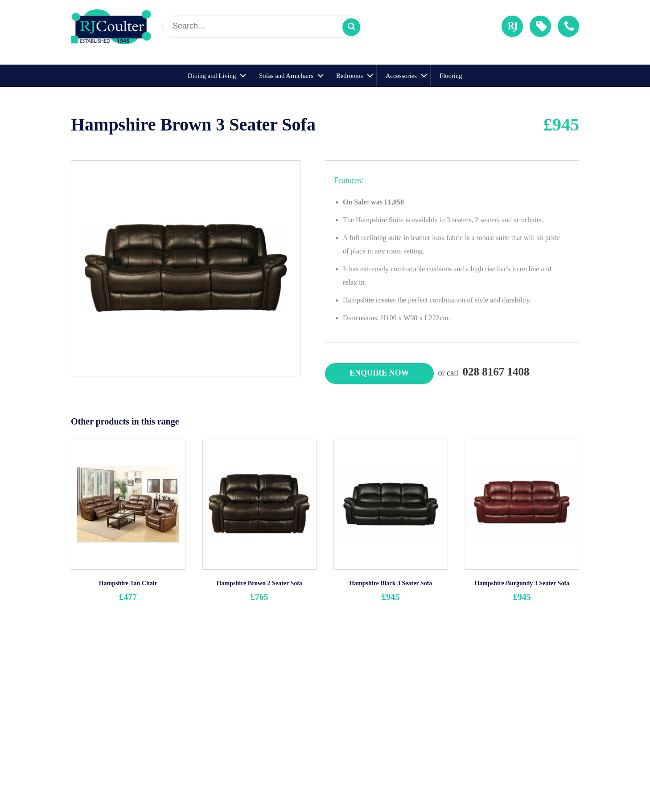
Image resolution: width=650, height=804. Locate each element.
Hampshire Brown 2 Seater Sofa (259, 583)
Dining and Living (212, 75)
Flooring (451, 75)
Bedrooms (349, 75)
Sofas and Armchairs (286, 75)
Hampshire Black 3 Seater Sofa (390, 583)
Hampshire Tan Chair (128, 583)
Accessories (401, 75)
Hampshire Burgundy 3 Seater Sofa (521, 583)
